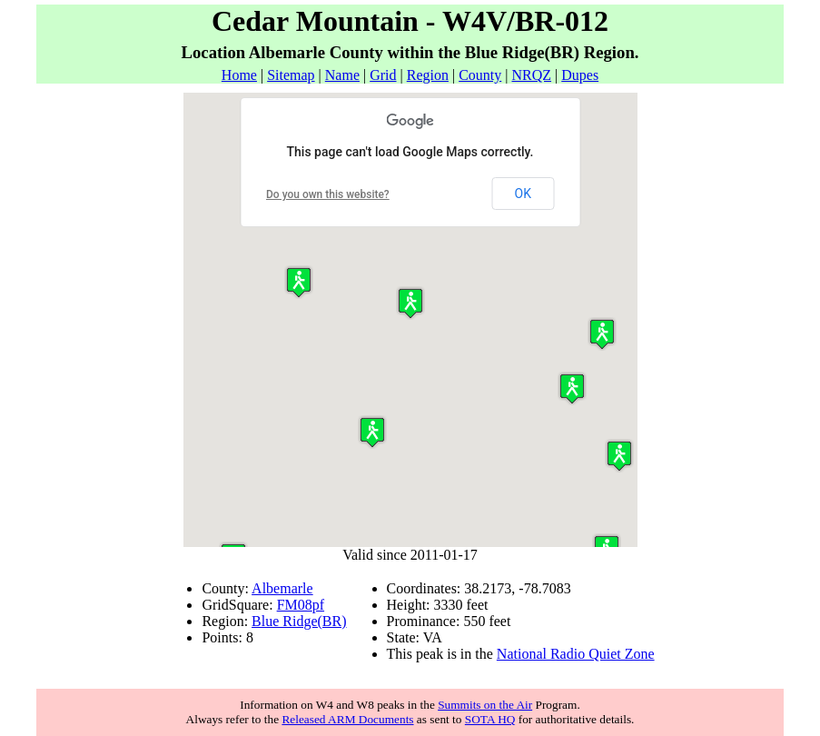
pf (318, 604)
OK (523, 193)
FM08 (294, 604)
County (480, 75)
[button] (619, 455)
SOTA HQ (490, 719)
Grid (383, 75)
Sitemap (290, 75)
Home (239, 75)
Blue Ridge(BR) (299, 621)
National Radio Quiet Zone (576, 653)
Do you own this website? (328, 194)
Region (428, 75)
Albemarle (282, 588)
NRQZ (531, 75)
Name (342, 75)
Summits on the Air (485, 704)
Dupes (579, 75)
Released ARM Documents (347, 719)
